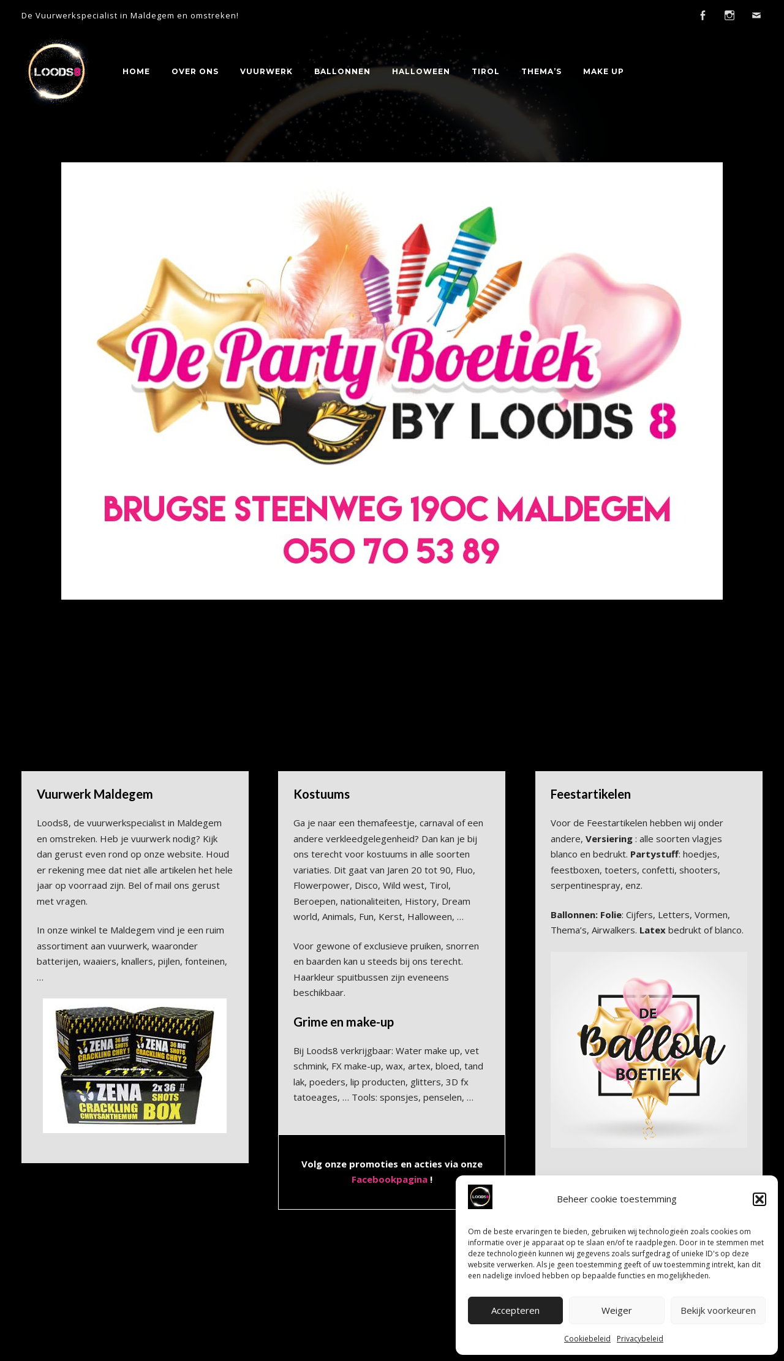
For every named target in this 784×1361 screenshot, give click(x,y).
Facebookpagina (390, 1179)
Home (136, 71)
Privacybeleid (640, 1338)
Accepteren (515, 1310)
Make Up (603, 71)
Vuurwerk (266, 71)
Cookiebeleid (587, 1338)
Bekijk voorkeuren (718, 1310)
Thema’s (541, 71)
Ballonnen (342, 71)
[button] (759, 1199)
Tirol (486, 71)
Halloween (421, 71)
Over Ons (195, 71)
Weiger (616, 1310)
